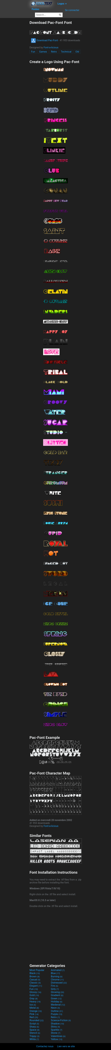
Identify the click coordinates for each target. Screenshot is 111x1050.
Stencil (35, 1032)
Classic (35, 982)
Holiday (56, 1001)
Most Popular (37, 970)
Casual (35, 979)
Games (43, 51)
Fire (54, 985)
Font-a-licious (51, 47)
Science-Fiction (61, 1020)
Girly (55, 989)
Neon (55, 1007)
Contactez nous (44, 1046)
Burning (56, 976)
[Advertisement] (14, 66)
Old (77, 51)
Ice (33, 1004)
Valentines (58, 1036)
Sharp (34, 1026)
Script (34, 1023)
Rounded (37, 1020)
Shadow (57, 1023)
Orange (36, 1011)
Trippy (34, 1036)
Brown (35, 976)
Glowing (57, 992)
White (34, 1039)
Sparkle (56, 1029)
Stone (55, 1032)
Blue (55, 973)
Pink (34, 1014)
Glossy (35, 992)
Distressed (59, 982)
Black (35, 973)
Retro (54, 51)
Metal (34, 1007)
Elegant (36, 985)
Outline (57, 1011)
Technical (66, 51)
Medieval (58, 1004)
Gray (34, 998)
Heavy (35, 1001)
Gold (34, 995)
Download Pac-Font (44, 40)
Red (34, 1017)
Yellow (56, 1039)
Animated (58, 970)
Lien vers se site (66, 1046)
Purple (56, 1014)
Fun (33, 51)
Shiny (55, 1026)
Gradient (57, 995)
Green (56, 998)
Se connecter (72, 10)
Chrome (57, 979)
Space (34, 1029)
